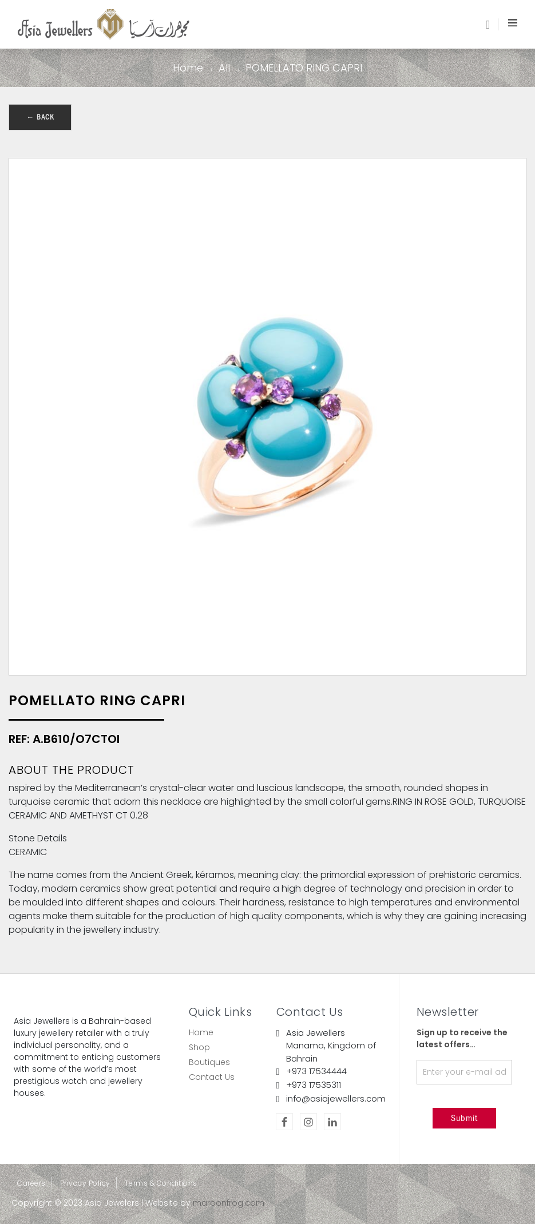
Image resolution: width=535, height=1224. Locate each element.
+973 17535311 (313, 1085)
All (224, 68)
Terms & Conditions (161, 1183)
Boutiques (209, 1062)
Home (188, 68)
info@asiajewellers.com (336, 1098)
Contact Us (212, 1077)
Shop (199, 1047)
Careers (31, 1183)
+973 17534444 (316, 1071)
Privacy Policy (85, 1183)
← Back (40, 117)
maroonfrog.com (228, 1203)
